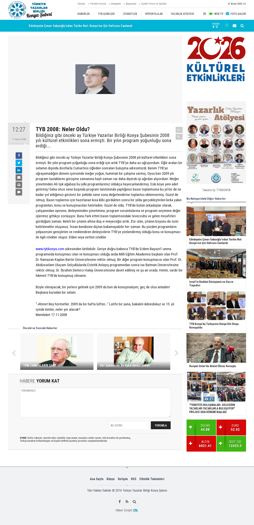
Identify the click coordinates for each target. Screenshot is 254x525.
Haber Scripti (123, 510)
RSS (133, 479)
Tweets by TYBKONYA (216, 190)
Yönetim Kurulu (98, 3)
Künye (111, 479)
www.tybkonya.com (50, 249)
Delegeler (116, 3)
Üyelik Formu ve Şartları (154, 3)
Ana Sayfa (96, 479)
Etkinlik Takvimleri (152, 479)
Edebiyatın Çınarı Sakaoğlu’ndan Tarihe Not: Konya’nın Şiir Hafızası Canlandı (80, 26)
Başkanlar (131, 3)
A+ (179, 130)
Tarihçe (81, 3)
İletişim (123, 479)
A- (179, 137)
